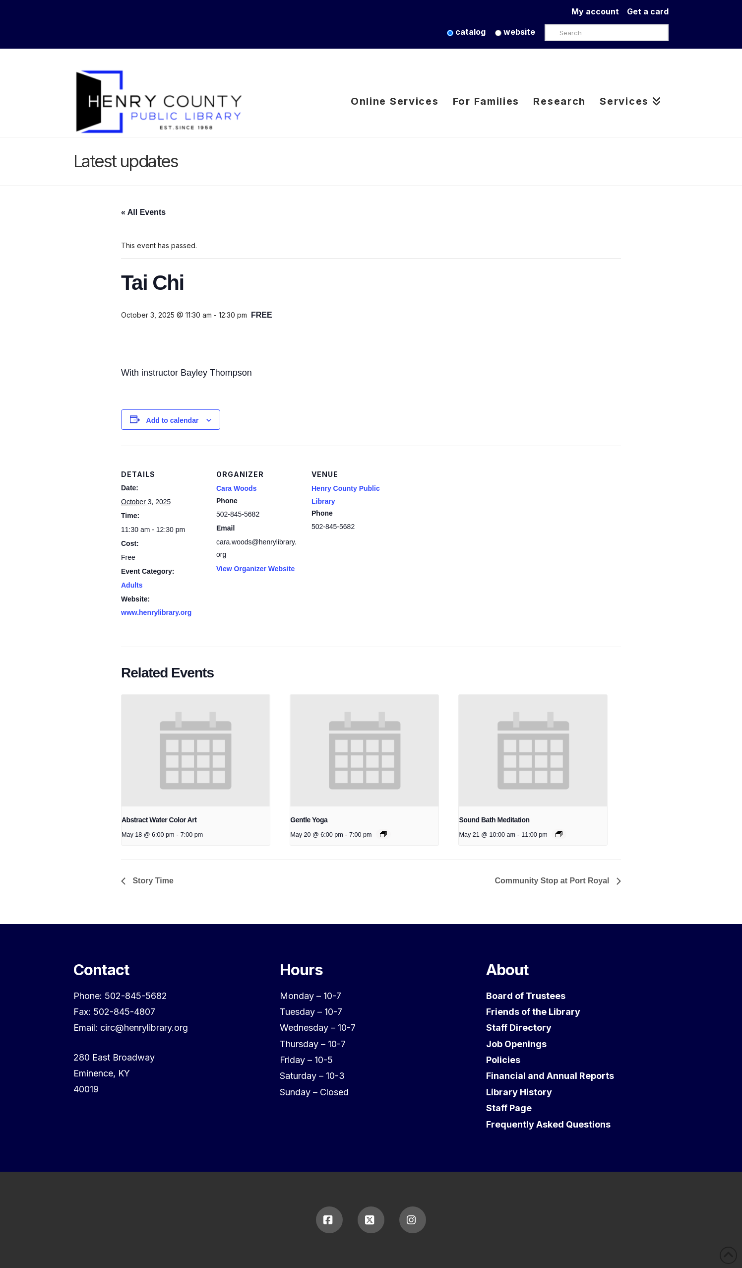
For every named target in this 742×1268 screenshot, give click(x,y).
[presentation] (196, 750)
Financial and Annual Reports (550, 1075)
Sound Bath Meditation (494, 820)
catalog (466, 32)
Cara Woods (236, 488)
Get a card (648, 11)
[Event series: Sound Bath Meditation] (559, 834)
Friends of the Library (533, 1011)
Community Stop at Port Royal (553, 880)
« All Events (143, 212)
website (515, 32)
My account (599, 11)
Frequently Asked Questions (548, 1124)
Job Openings (516, 1044)
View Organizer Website (255, 569)
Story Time (152, 880)
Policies (503, 1060)
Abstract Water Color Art (159, 820)
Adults (132, 585)
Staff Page (509, 1108)
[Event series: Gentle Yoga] (383, 834)
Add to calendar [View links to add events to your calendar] (172, 420)
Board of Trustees (525, 996)
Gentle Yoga (308, 820)
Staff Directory (519, 1027)
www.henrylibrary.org (156, 612)
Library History (519, 1092)
